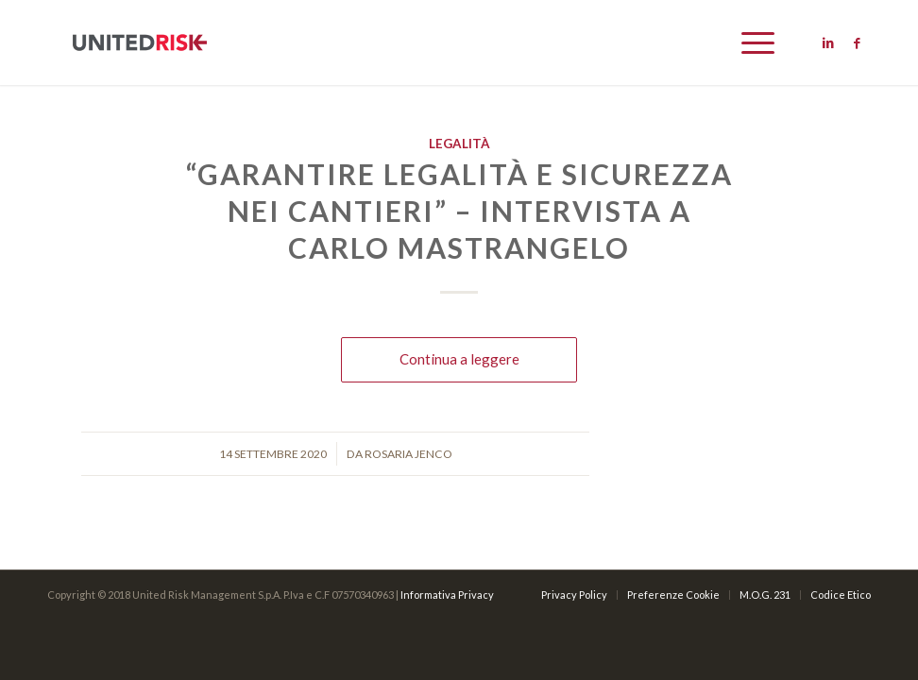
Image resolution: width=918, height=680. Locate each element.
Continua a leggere (459, 358)
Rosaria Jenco (408, 454)
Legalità (459, 143)
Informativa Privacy (447, 594)
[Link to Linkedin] (828, 42)
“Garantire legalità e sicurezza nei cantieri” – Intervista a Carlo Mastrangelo (459, 210)
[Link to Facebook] (856, 42)
